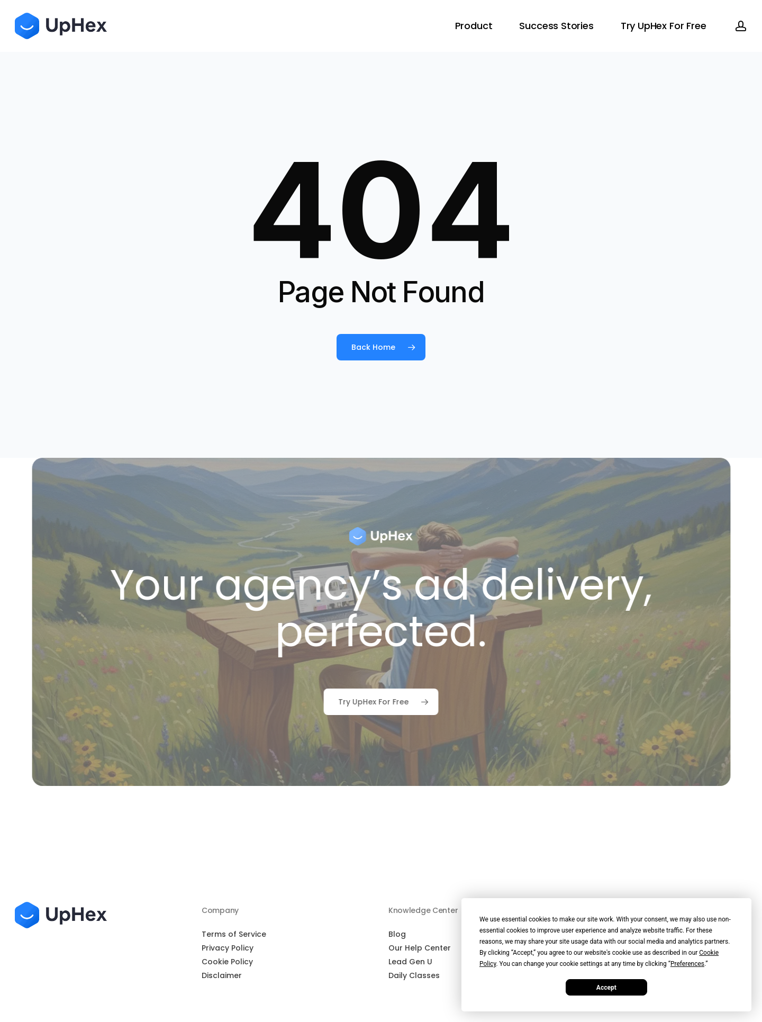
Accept (606, 987)
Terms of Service (234, 934)
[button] (381, 702)
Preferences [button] (687, 963)
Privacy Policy (227, 948)
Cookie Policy (227, 961)
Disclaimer (222, 975)
